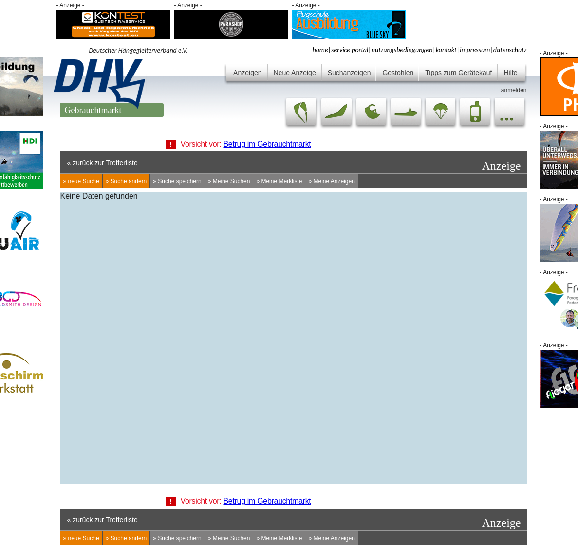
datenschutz (510, 50)
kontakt (446, 50)
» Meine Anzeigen (331, 181)
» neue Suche (81, 181)
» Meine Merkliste (279, 181)
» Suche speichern (177, 181)
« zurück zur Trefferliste (102, 163)
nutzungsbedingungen (402, 50)
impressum (475, 50)
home (320, 50)
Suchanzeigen (349, 72)
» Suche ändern (126, 181)
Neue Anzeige (295, 72)
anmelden (514, 90)
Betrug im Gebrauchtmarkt (267, 144)
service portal (349, 50)
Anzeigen (247, 72)
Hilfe (510, 72)
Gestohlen (397, 72)
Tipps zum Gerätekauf (458, 72)
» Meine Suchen (229, 181)
